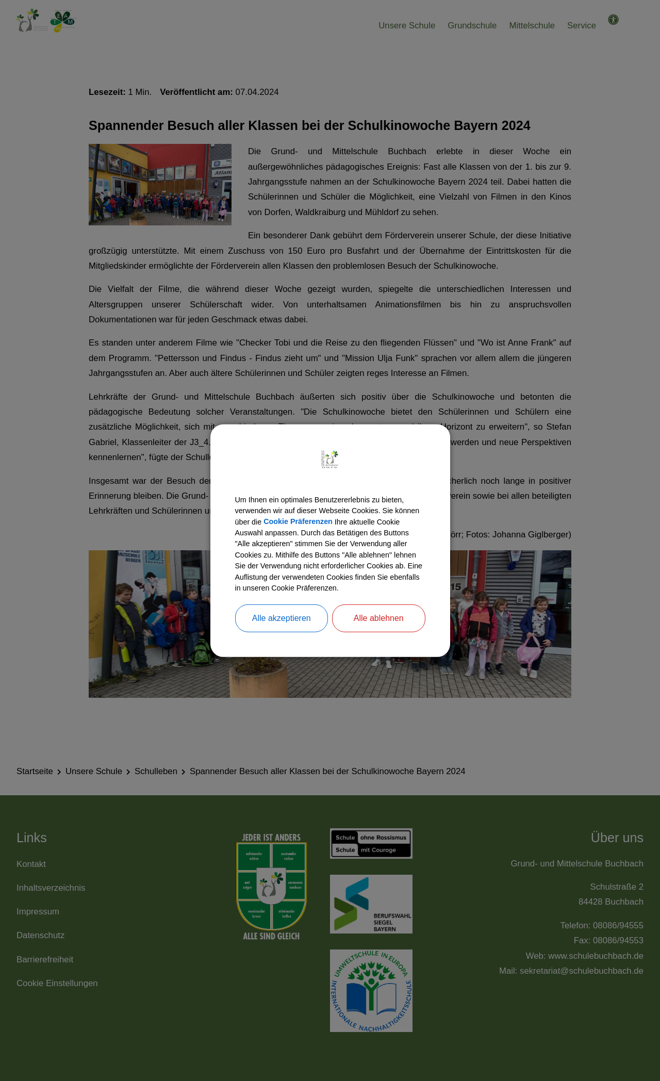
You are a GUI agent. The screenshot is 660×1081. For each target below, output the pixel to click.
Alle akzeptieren (281, 630)
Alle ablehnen (379, 630)
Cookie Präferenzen (334, 513)
